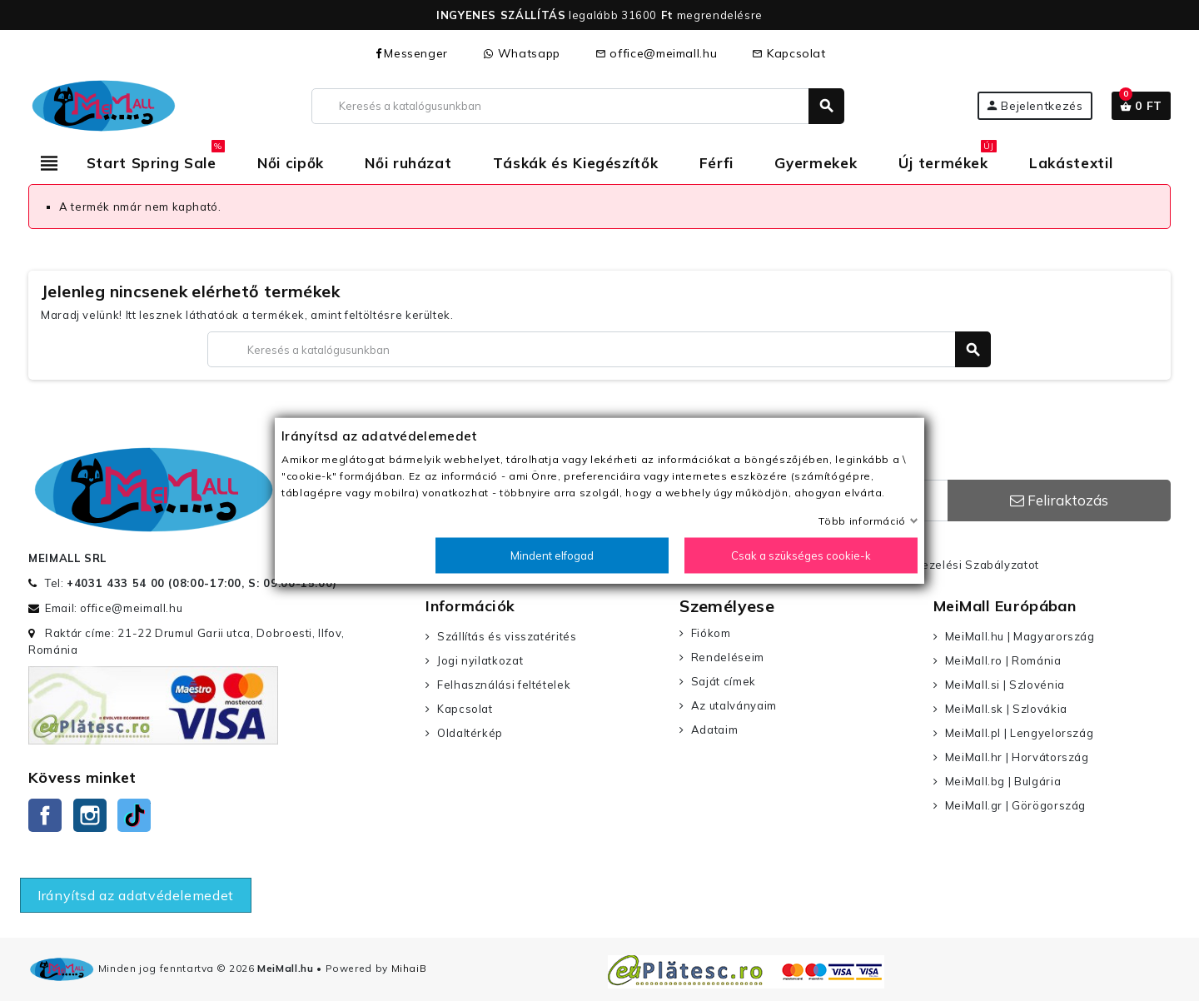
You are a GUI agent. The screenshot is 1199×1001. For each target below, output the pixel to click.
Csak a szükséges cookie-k (801, 555)
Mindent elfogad (552, 555)
